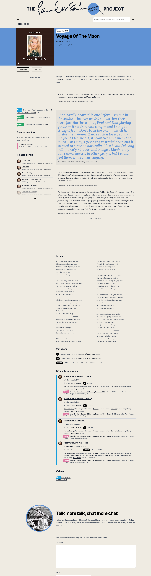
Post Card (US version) (74, 421)
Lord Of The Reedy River (103, 94)
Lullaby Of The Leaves (29, 185)
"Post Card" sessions (26, 144)
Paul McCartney (69, 386)
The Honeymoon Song (29, 192)
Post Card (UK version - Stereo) (46, 163)
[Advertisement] (35, 92)
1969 (19, 120)
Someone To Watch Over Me (31, 179)
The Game (25, 166)
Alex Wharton (127, 455)
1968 (46, 125)
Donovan (67, 41)
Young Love (26, 160)
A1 (58, 358)
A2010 (59, 363)
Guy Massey (90, 455)
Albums (37, 69)
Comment (60, 542)
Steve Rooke (109, 455)
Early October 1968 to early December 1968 (91, 392)
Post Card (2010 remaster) (91, 363)
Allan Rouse (77, 458)
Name (59, 572)
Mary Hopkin (75, 389)
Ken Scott (114, 386)
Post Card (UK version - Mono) (89, 358)
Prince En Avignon (28, 173)
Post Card (60, 79)
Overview (23, 69)
